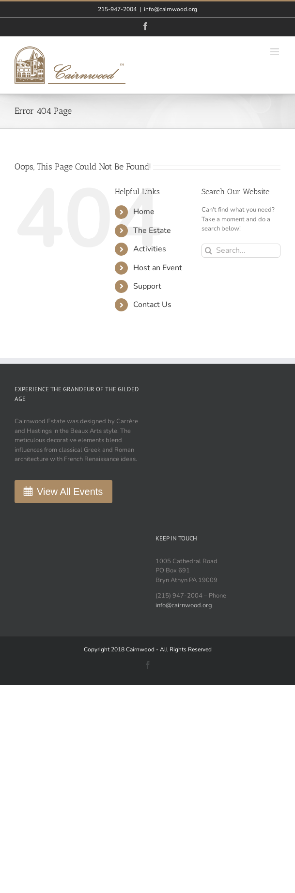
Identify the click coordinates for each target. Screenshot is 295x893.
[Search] (209, 251)
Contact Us (152, 304)
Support (147, 286)
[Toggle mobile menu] (275, 51)
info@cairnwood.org (170, 9)
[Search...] (241, 251)
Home (144, 211)
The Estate (152, 230)
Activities (149, 249)
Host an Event (157, 267)
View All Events (70, 491)
